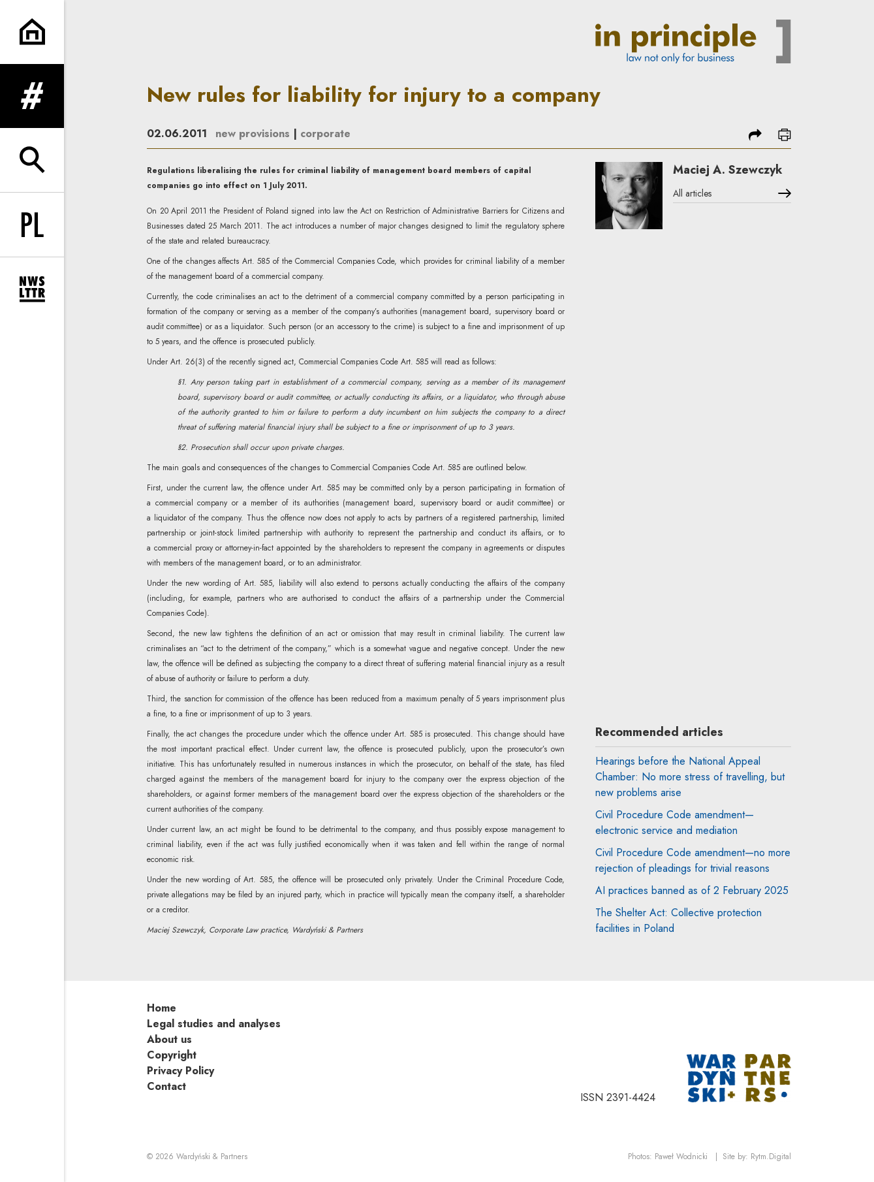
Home (161, 1007)
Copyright (171, 1054)
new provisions (252, 133)
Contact (166, 1086)
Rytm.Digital (771, 1156)
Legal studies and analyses (214, 1023)
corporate (325, 133)
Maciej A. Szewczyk (728, 170)
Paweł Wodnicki (681, 1156)
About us (169, 1039)
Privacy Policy (180, 1070)
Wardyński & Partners (211, 1156)
